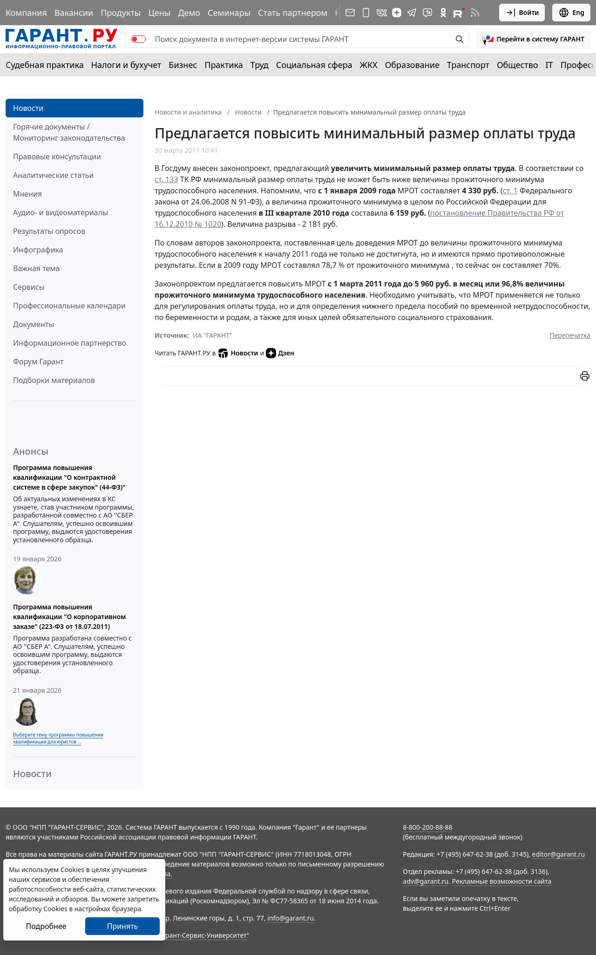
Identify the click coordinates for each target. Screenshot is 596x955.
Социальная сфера (314, 64)
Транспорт (468, 64)
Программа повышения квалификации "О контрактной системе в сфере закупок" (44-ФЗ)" (69, 477)
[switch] (138, 39)
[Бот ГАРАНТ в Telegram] (427, 12)
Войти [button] (522, 12)
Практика (223, 64)
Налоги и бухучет (126, 64)
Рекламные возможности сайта (502, 881)
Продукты (121, 12)
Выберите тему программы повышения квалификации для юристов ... (58, 738)
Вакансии (73, 12)
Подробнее (46, 926)
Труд (260, 64)
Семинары (229, 12)
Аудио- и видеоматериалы (60, 212)
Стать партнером (292, 12)
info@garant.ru (290, 918)
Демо (189, 12)
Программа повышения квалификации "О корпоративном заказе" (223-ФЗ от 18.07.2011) (69, 616)
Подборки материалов (54, 380)
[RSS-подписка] (475, 12)
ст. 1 (510, 190)
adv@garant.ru (425, 881)
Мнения (27, 194)
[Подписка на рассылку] (350, 12)
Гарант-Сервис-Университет (203, 935)
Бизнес (183, 64)
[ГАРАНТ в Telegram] (411, 12)
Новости (28, 108)
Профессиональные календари (69, 305)
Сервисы (29, 287)
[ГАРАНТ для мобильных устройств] (366, 12)
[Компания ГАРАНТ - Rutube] (459, 12)
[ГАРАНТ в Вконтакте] (381, 12)
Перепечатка (569, 335)
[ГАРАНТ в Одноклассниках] (443, 12)
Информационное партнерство (69, 343)
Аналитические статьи (53, 175)
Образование (412, 64)
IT (549, 64)
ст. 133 (166, 179)
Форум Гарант (38, 361)
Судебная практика (45, 64)
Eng (571, 12)
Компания (26, 12)
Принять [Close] (122, 926)
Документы (33, 324)
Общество (517, 64)
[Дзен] (396, 12)
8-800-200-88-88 (427, 827)
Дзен (280, 353)
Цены (159, 12)
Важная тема (36, 268)
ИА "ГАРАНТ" (212, 335)
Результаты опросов (49, 231)
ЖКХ (369, 64)
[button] (533, 39)
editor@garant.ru (558, 854)
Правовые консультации (57, 156)
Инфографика (38, 250)
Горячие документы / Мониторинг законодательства (69, 132)
